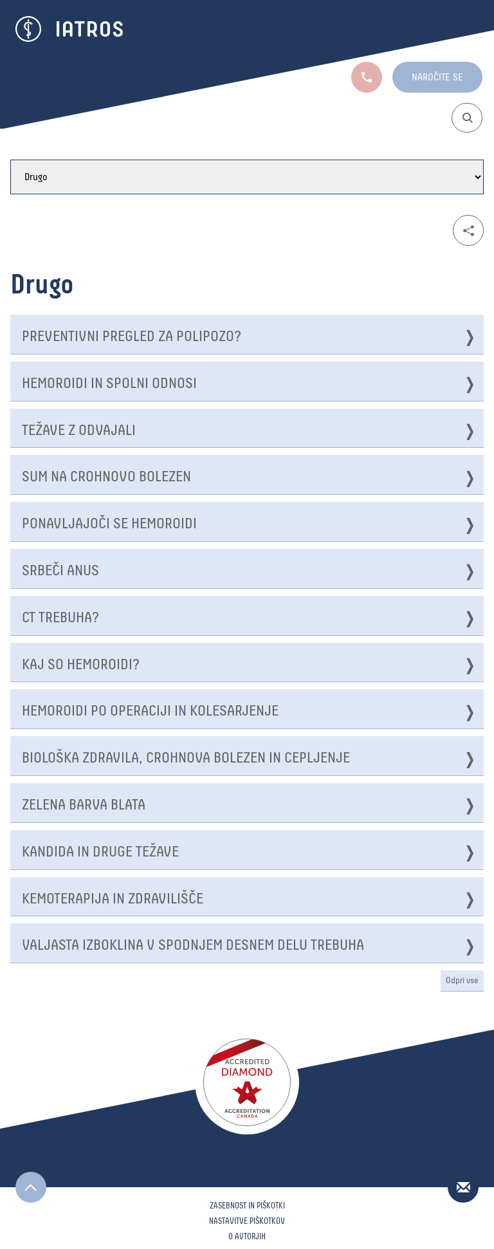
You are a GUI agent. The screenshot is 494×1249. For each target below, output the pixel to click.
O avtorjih (247, 1237)
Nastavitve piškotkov (247, 1221)
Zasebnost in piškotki (247, 1206)
